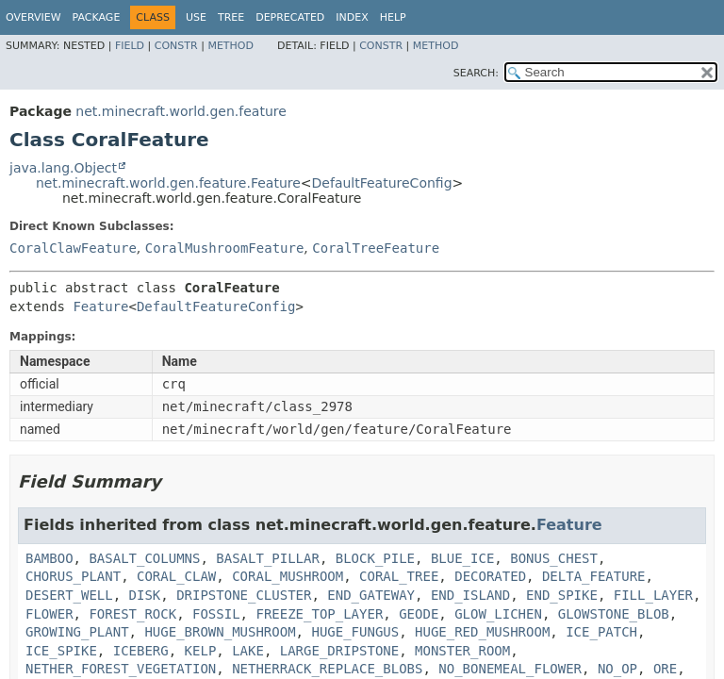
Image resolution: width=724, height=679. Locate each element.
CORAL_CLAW (176, 576)
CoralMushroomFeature (224, 248)
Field (129, 46)
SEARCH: (476, 73)
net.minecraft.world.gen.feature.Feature (168, 182)
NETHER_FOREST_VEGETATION (120, 668)
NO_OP (617, 668)
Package (97, 17)
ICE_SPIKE (61, 650)
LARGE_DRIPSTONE (339, 650)
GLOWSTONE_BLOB (613, 613)
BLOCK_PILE (375, 558)
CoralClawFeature (73, 248)
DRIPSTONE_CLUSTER (243, 595)
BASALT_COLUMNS (144, 558)
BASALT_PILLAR (268, 558)
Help (393, 17)
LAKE (248, 650)
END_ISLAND (470, 595)
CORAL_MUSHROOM (287, 576)
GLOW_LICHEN (498, 613)
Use (196, 17)
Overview (33, 17)
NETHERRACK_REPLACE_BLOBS (327, 668)
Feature (100, 306)
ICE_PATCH (601, 631)
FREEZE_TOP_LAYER (319, 613)
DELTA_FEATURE (594, 576)
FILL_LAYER (653, 595)
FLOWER (49, 613)
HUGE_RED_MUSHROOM (482, 631)
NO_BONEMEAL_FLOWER (510, 668)
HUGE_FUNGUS (355, 631)
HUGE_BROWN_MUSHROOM (219, 631)
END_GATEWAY (371, 595)
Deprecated (289, 17)
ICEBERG (141, 650)
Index (352, 17)
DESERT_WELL (69, 595)
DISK (145, 595)
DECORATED (490, 576)
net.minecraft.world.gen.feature (180, 111)
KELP (201, 650)
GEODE (418, 613)
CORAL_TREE (398, 576)
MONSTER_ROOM (462, 650)
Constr (176, 46)
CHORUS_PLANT (73, 576)
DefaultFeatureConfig (382, 182)
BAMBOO (49, 558)
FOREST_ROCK (132, 613)
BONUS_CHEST (554, 558)
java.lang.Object (63, 167)
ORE (665, 668)
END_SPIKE (562, 595)
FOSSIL (216, 613)
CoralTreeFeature (375, 248)
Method (230, 46)
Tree (231, 17)
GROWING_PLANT (77, 631)
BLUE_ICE (462, 558)
